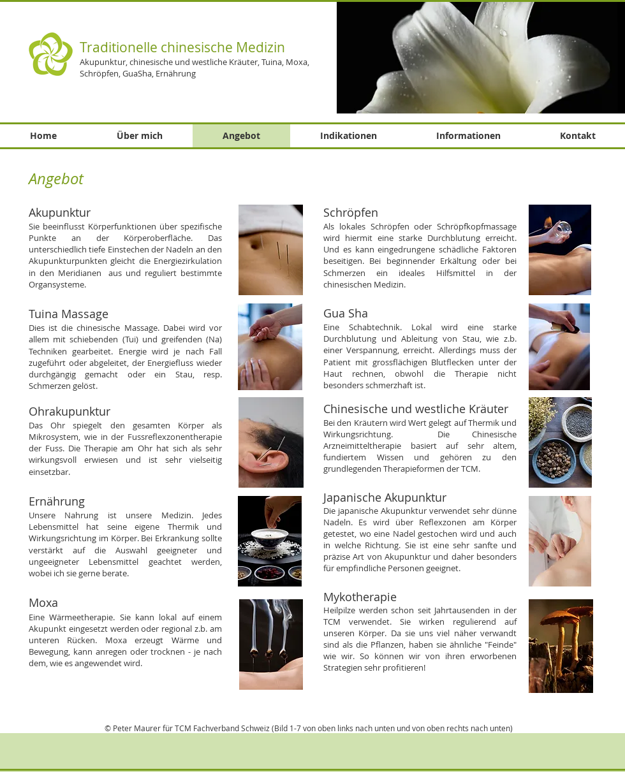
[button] (481, 57)
